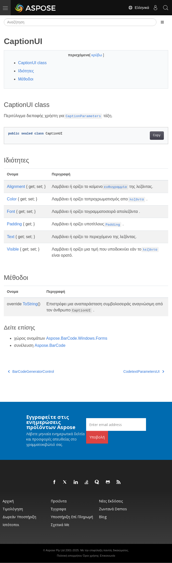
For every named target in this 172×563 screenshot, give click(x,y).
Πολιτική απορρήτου (69, 555)
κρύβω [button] (97, 55)
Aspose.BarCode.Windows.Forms (76, 338)
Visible (13, 249)
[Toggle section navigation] (162, 22)
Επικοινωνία (107, 555)
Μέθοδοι (25, 79)
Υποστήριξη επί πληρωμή (72, 516)
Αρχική (8, 501)
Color (12, 199)
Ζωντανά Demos (113, 508)
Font (11, 211)
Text (10, 237)
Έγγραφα (58, 508)
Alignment (16, 186)
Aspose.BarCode (50, 345)
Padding (14, 224)
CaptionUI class (32, 63)
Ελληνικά (138, 7)
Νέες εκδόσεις (111, 501)
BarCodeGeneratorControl (31, 371)
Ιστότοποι (11, 524)
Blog (103, 516)
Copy (157, 135)
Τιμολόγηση (13, 508)
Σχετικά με (60, 524)
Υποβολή (97, 437)
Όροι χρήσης (91, 555)
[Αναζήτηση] (80, 22)
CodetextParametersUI (143, 371)
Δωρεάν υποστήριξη (19, 516)
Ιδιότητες (26, 71)
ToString (30, 304)
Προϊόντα (59, 501)
